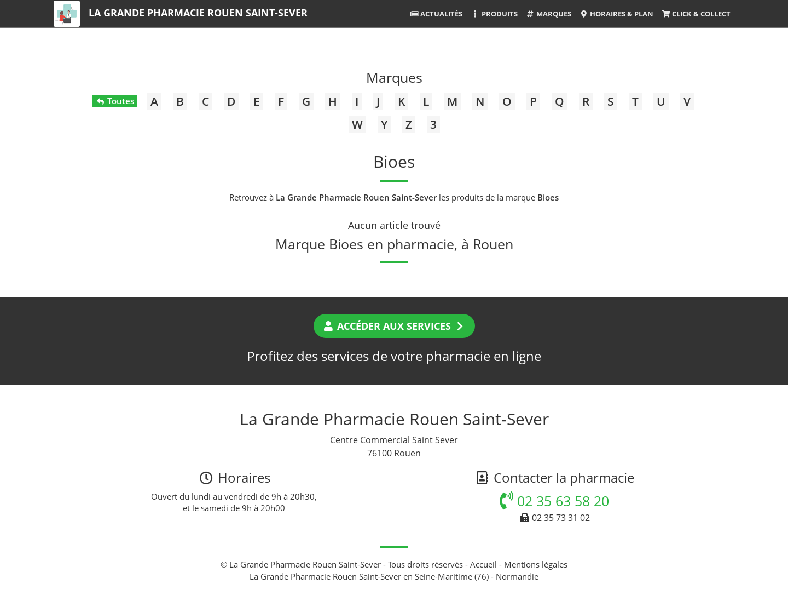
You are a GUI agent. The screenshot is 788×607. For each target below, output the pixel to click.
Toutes (115, 100)
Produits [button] (494, 14)
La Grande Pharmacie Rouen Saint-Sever (198, 12)
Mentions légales (535, 564)
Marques (548, 14)
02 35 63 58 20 (554, 500)
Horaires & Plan (616, 14)
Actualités (436, 14)
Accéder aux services (394, 326)
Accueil (483, 564)
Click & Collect (696, 14)
